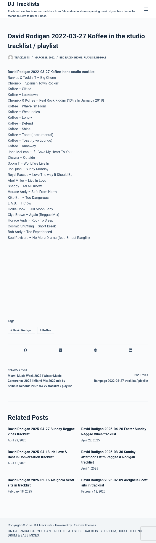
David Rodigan (21, 330)
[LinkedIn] (130, 350)
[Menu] (146, 9)
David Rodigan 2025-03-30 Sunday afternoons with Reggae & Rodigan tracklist (108, 457)
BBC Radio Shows (71, 57)
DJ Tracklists (23, 4)
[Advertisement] (44, 276)
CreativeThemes (84, 525)
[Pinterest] (95, 350)
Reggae (101, 57)
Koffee (45, 330)
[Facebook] (25, 350)
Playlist (89, 57)
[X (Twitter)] (60, 350)
